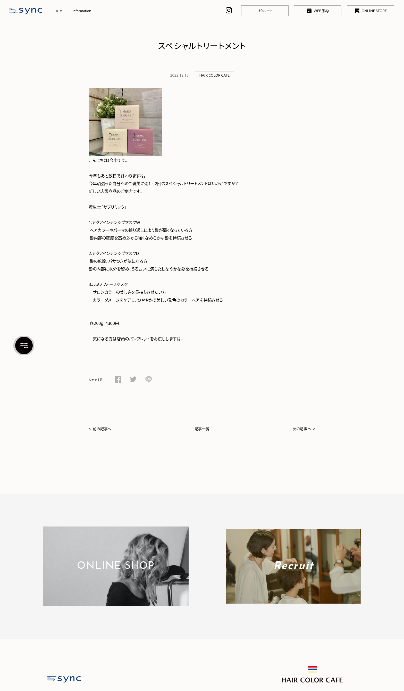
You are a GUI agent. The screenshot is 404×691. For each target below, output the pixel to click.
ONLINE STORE (371, 10)
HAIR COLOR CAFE (214, 75)
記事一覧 (202, 428)
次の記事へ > (303, 428)
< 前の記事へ (100, 428)
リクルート (265, 10)
